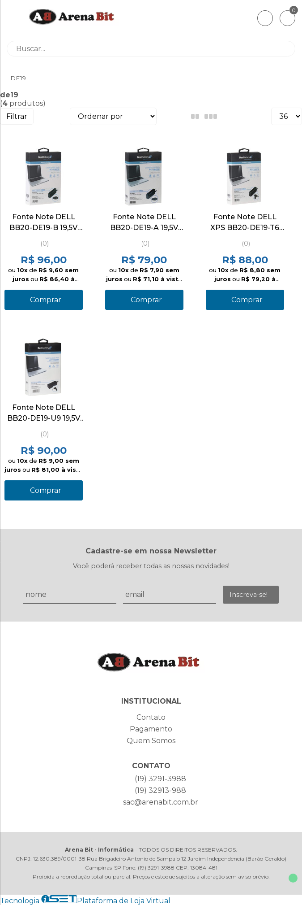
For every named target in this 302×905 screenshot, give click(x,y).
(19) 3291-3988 (160, 778)
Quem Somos (151, 740)
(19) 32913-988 (160, 790)
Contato (151, 717)
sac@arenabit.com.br (160, 802)
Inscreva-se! (249, 595)
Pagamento (151, 729)
